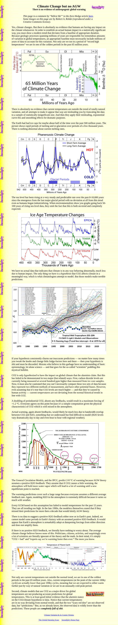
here (91, 16)
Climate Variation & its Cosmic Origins (59, 615)
